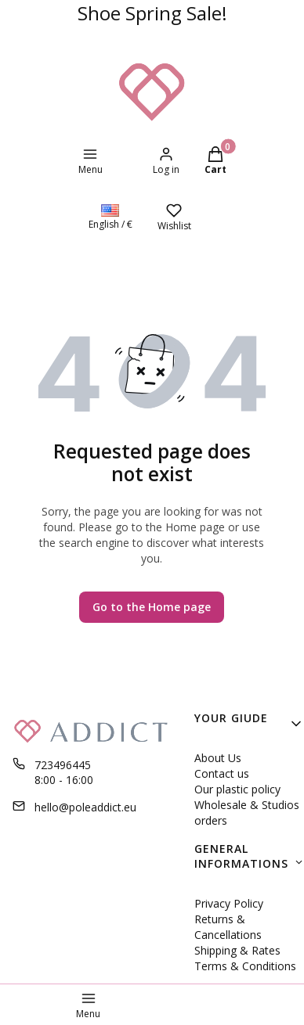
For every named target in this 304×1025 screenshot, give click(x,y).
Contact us (221, 773)
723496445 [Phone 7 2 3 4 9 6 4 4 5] (62, 764)
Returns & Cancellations (228, 927)
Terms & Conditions (245, 965)
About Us (217, 757)
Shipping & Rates (237, 950)
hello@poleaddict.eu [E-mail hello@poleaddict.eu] (85, 807)
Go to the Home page (151, 606)
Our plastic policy (237, 789)
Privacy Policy (228, 903)
